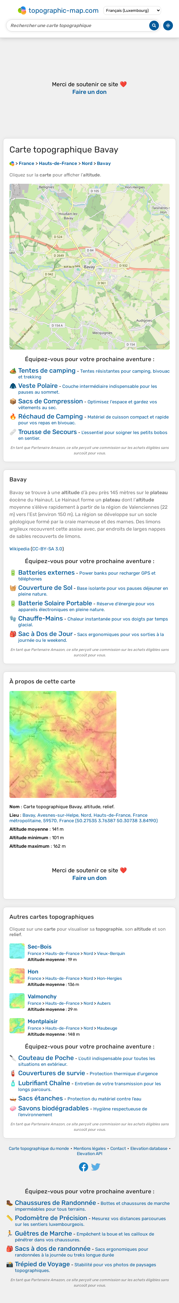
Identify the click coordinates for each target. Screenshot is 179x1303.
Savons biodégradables (53, 1108)
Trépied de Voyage (42, 1264)
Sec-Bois (40, 946)
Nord (88, 953)
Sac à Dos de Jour (45, 634)
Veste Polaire (38, 385)
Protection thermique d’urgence (124, 1073)
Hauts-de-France (62, 953)
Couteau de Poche (46, 1058)
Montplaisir (43, 1021)
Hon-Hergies (109, 978)
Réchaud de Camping (50, 416)
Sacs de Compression (50, 401)
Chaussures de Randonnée (55, 1202)
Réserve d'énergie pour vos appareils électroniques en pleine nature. (86, 606)
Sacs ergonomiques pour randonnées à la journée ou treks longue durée (81, 1252)
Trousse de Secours (47, 432)
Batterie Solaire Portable (55, 603)
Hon (33, 971)
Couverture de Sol (45, 587)
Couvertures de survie (51, 1073)
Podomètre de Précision (51, 1218)
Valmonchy (42, 996)
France (34, 953)
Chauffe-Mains (40, 618)
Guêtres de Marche (43, 1233)
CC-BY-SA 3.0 (47, 549)
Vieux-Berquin (111, 953)
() (83, 817)
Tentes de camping (47, 370)
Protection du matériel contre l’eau (104, 1099)
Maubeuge (107, 1028)
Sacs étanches (40, 1098)
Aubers (104, 1003)
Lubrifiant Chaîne (44, 1083)
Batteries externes (46, 572)
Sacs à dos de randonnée (53, 1248)
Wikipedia (19, 549)
